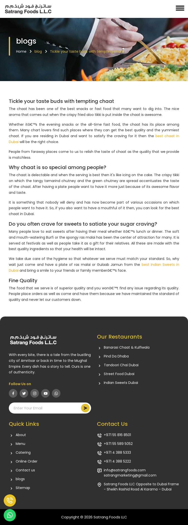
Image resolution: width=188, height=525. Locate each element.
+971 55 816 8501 (117, 435)
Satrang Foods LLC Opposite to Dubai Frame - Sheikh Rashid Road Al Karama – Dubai (141, 487)
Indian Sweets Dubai (121, 382)
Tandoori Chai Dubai (121, 365)
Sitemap (23, 487)
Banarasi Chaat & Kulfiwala (127, 347)
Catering (23, 452)
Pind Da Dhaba (116, 356)
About (21, 435)
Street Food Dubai (119, 374)
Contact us (25, 470)
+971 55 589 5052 (118, 443)
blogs (20, 479)
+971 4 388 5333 (117, 452)
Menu (20, 443)
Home (21, 51)
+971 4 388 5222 (117, 461)
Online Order (26, 461)
